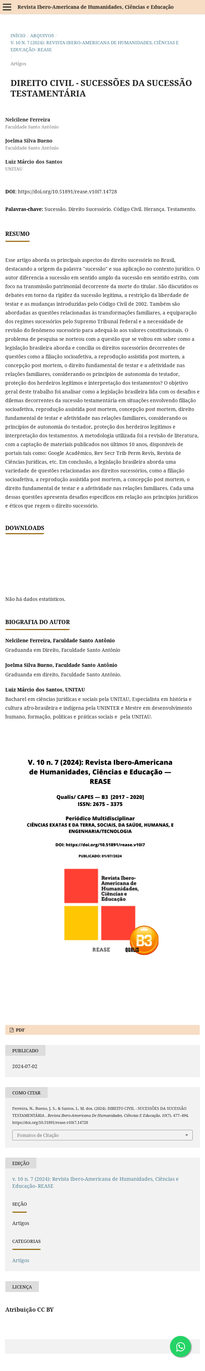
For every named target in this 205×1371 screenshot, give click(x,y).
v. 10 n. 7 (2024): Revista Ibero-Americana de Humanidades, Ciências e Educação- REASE (95, 46)
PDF (20, 1030)
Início (18, 35)
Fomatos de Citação (38, 1135)
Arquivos (42, 35)
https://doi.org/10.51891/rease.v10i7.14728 (67, 191)
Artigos (20, 1260)
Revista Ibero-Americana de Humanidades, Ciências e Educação (96, 7)
